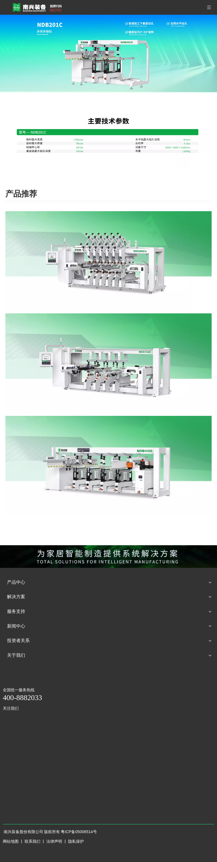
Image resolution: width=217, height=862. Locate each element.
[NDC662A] (108, 261)
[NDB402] (108, 465)
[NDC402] (108, 363)
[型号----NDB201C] (108, 137)
